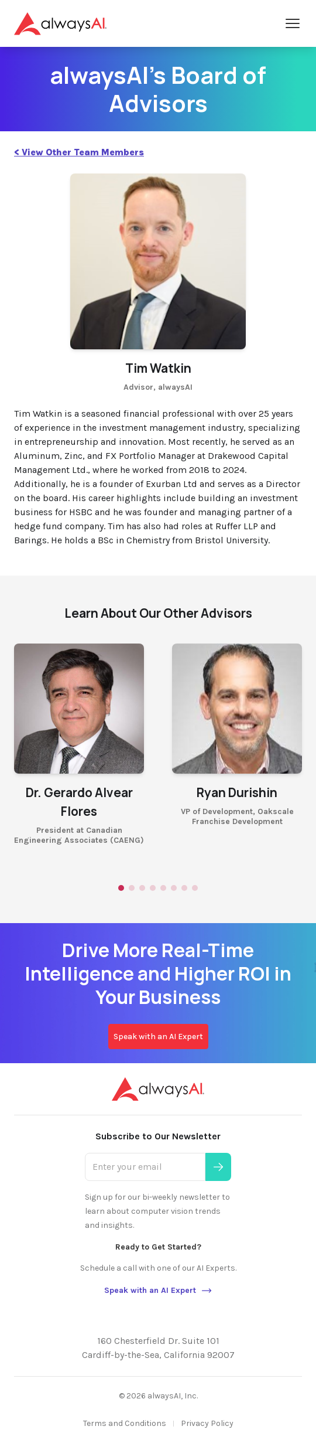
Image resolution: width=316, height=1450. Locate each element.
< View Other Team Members (79, 152)
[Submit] (218, 1167)
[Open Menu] (292, 23)
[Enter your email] (145, 1167)
